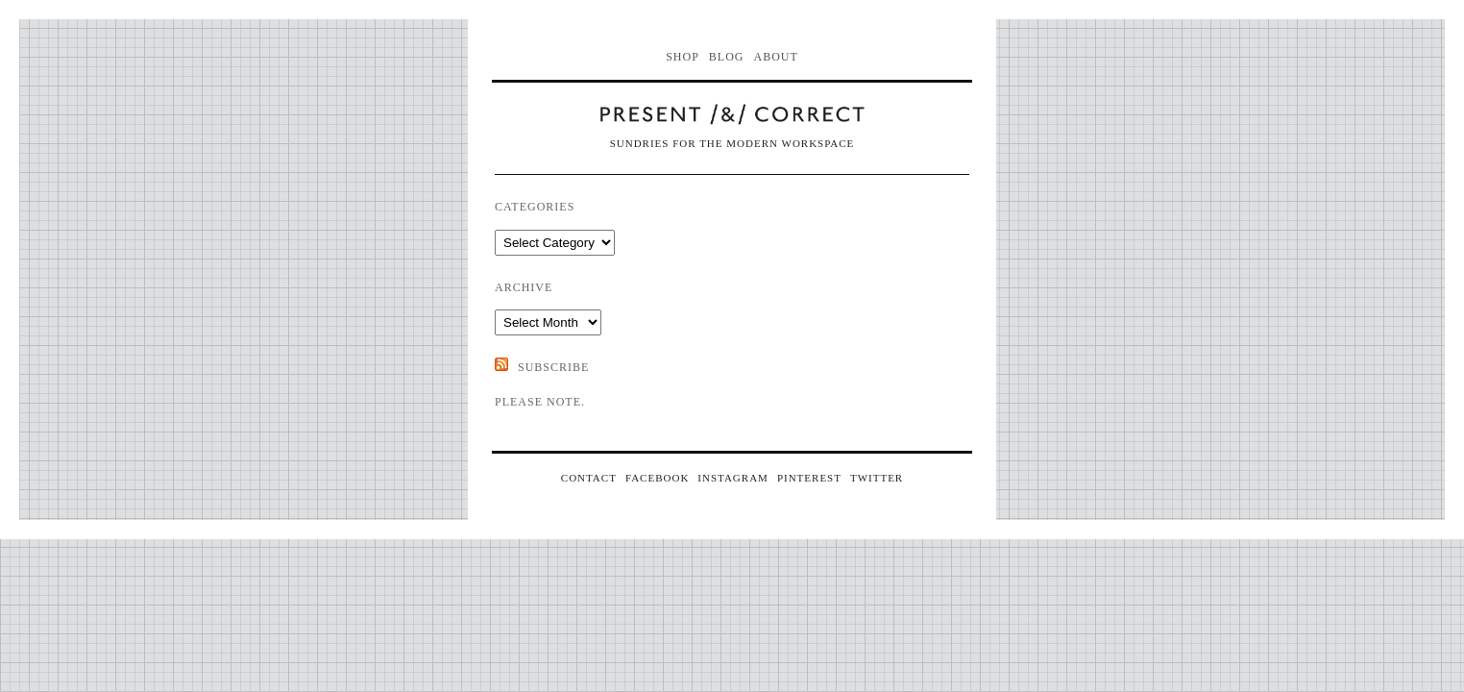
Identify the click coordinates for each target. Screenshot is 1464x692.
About (776, 56)
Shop (682, 56)
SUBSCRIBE (553, 367)
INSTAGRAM (733, 477)
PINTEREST (809, 477)
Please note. (540, 401)
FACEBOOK (657, 477)
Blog (726, 56)
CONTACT (589, 477)
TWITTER (876, 477)
